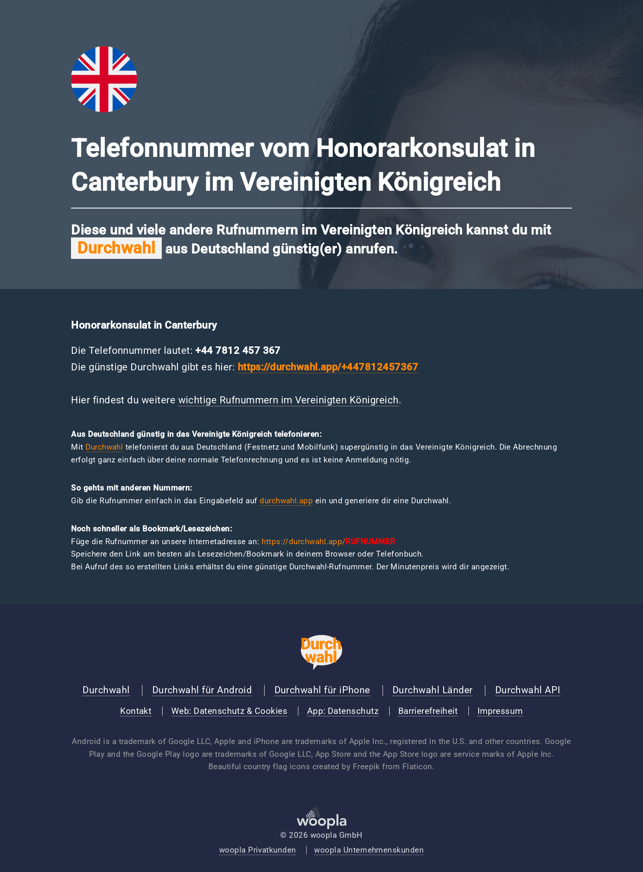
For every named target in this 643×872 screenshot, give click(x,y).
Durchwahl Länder (432, 690)
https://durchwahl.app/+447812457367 (328, 367)
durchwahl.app (286, 500)
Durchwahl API (527, 690)
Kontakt (135, 711)
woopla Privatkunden (257, 850)
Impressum (500, 711)
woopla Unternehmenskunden (369, 850)
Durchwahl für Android (202, 690)
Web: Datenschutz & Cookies (229, 711)
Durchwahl (104, 447)
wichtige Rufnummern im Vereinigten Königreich (288, 400)
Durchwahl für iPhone (322, 690)
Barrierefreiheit (428, 711)
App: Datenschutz (342, 711)
